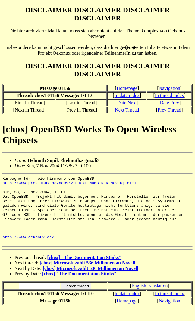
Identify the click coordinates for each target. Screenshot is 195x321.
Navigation (169, 88)
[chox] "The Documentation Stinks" (84, 271)
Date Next (127, 102)
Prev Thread (169, 109)
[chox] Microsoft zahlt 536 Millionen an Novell (87, 276)
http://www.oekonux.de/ (28, 249)
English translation (149, 299)
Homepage (127, 88)
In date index (127, 95)
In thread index (169, 95)
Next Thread (127, 109)
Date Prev (169, 102)
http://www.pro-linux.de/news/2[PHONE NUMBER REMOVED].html (69, 184)
